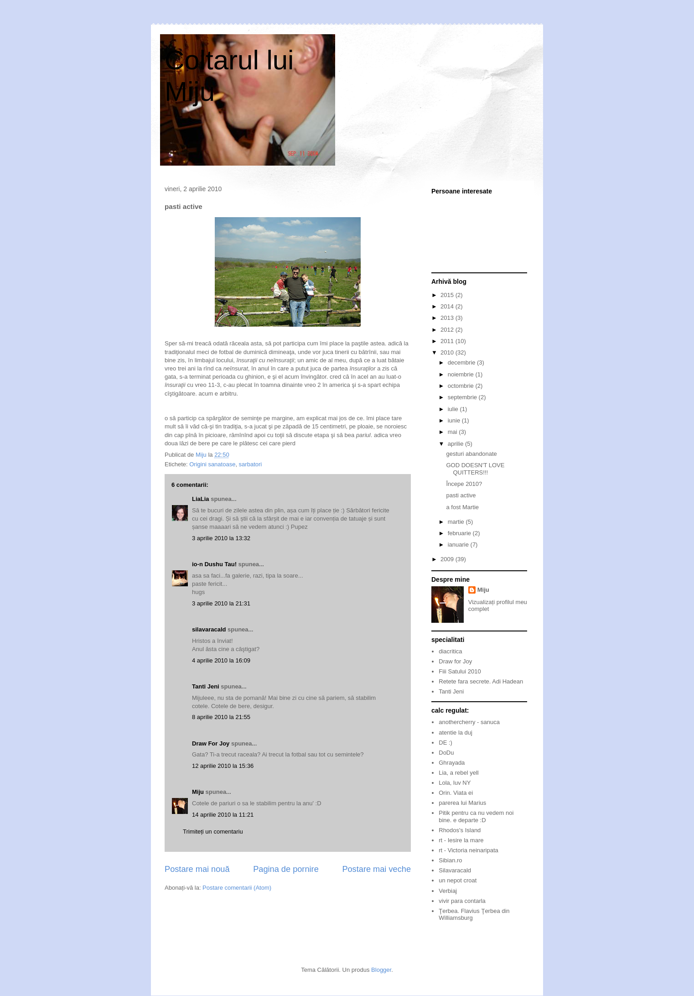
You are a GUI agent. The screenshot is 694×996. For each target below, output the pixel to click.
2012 (448, 329)
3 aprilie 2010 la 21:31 (221, 603)
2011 (448, 341)
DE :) (445, 742)
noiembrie (462, 374)
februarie (460, 533)
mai (453, 431)
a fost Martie (462, 507)
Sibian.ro (450, 860)
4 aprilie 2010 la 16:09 (221, 660)
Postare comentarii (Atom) (236, 887)
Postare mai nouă (197, 869)
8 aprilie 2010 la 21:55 (221, 717)
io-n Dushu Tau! (214, 564)
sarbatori (250, 464)
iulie (454, 409)
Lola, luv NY (455, 782)
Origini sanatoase (212, 464)
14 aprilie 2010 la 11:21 (223, 814)
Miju (198, 791)
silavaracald (209, 629)
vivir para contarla (462, 900)
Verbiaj (448, 890)
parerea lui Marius (462, 802)
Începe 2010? (464, 483)
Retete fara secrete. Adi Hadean (481, 681)
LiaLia (200, 498)
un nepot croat (457, 880)
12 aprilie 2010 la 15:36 (223, 765)
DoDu (446, 752)
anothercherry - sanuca (469, 722)
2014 (448, 306)
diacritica (450, 651)
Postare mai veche (376, 869)
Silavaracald (455, 870)
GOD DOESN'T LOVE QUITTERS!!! (475, 469)
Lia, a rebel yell (458, 772)
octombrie (462, 385)
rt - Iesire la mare (461, 840)
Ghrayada (452, 762)
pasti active (461, 495)
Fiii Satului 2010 (460, 671)
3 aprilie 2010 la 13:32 (221, 538)
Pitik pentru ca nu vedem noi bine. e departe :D (476, 816)
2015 (448, 295)
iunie (455, 420)
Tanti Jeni (205, 686)
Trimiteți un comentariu (213, 831)
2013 (448, 317)
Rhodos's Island (460, 830)
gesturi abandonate (471, 453)
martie (457, 521)
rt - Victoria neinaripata (468, 850)
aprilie (456, 443)
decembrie (462, 362)
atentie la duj (455, 732)
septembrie (463, 397)
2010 (448, 352)
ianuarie (459, 544)
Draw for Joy (455, 661)
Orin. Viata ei (456, 792)
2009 (448, 559)
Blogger (381, 969)
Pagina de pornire (286, 869)
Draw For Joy (210, 743)
